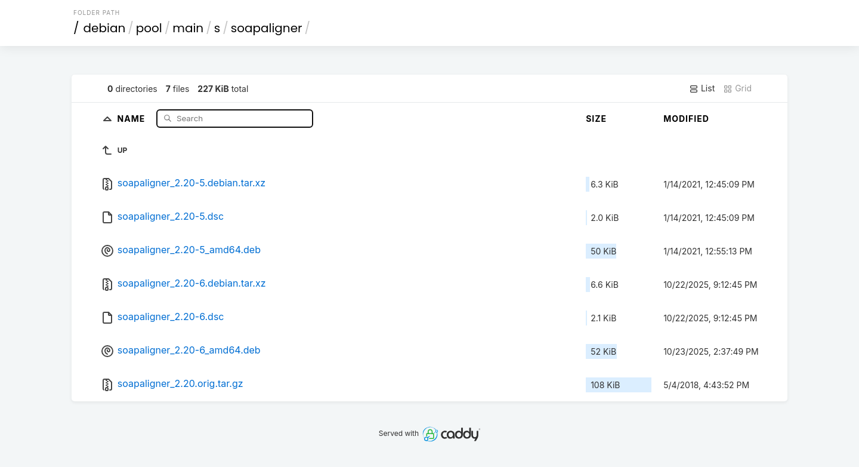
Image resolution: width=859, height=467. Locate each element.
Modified (686, 118)
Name (133, 118)
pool (149, 28)
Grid (737, 88)
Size (596, 118)
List (702, 88)
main (187, 28)
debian (105, 28)
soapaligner (266, 28)
